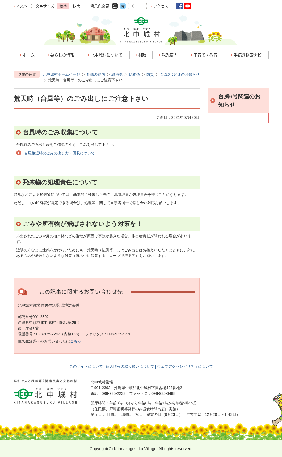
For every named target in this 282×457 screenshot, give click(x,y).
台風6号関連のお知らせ (180, 74)
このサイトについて (86, 366)
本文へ (21, 6)
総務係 (134, 74)
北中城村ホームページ (61, 74)
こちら (75, 341)
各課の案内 (95, 74)
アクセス (160, 6)
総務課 (117, 74)
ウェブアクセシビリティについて (185, 366)
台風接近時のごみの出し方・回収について (59, 153)
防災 (150, 74)
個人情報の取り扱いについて (130, 366)
